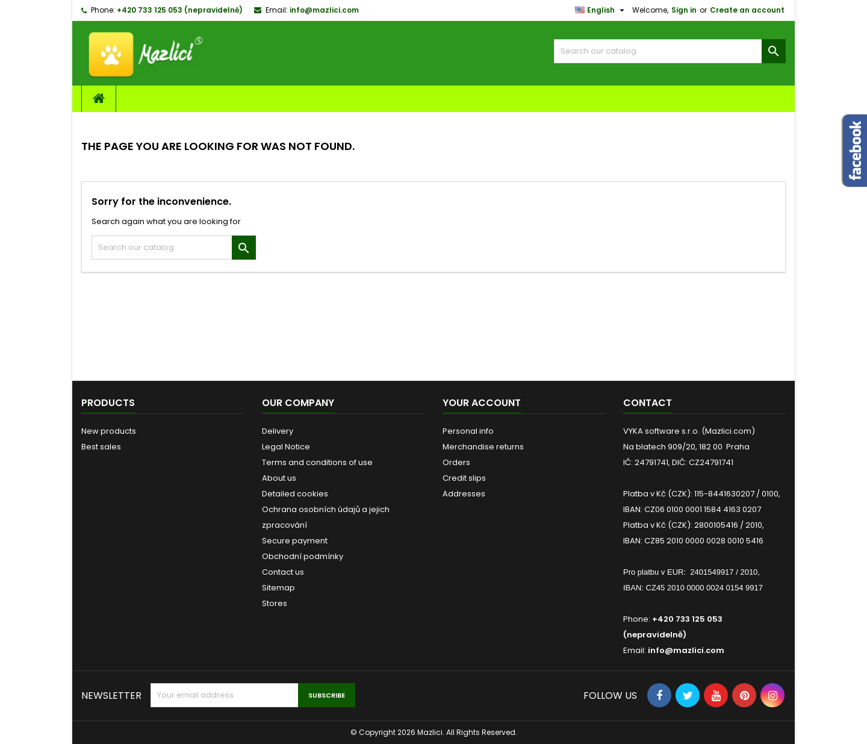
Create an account (747, 10)
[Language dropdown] (601, 10)
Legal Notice (286, 446)
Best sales (101, 446)
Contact (647, 403)
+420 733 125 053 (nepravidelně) (180, 10)
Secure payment (295, 540)
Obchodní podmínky (302, 556)
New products (108, 431)
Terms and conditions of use (317, 462)
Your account (482, 403)
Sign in (684, 10)
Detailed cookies (295, 493)
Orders (456, 462)
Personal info (468, 431)
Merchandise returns (483, 446)
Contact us (283, 572)
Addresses (464, 493)
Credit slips (464, 478)
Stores (274, 603)
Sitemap (278, 587)
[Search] (670, 51)
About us (279, 478)
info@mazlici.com (324, 10)
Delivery (277, 431)
